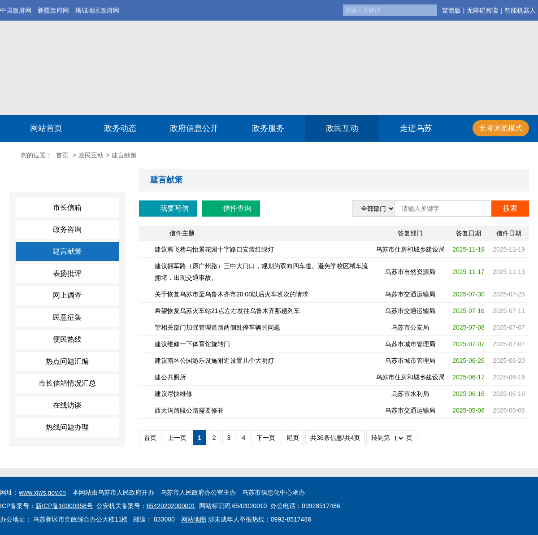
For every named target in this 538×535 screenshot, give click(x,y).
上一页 (177, 437)
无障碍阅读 (482, 10)
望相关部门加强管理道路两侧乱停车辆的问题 (217, 327)
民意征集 (67, 317)
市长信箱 (67, 207)
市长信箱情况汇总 (67, 383)
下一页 (265, 437)
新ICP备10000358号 (64, 505)
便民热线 (67, 339)
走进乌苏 (416, 128)
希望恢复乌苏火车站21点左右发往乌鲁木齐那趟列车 (227, 310)
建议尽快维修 (173, 393)
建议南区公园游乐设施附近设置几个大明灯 (214, 360)
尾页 (292, 437)
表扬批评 (67, 273)
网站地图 (193, 519)
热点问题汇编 (67, 361)
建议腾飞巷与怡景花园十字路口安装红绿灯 (214, 249)
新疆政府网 (53, 10)
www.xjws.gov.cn (42, 492)
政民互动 (342, 128)
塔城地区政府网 (97, 10)
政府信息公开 (194, 128)
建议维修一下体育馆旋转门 (192, 344)
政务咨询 (67, 229)
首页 (62, 155)
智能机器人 (520, 10)
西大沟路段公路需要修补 (189, 410)
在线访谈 (67, 405)
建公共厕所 (170, 377)
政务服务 (268, 128)
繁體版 (451, 10)
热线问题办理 (67, 427)
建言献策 (67, 251)
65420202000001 (171, 505)
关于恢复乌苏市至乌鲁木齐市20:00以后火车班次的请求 (231, 294)
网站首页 (46, 128)
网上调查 (67, 295)
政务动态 (120, 128)
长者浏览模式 (500, 128)
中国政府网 (15, 10)
